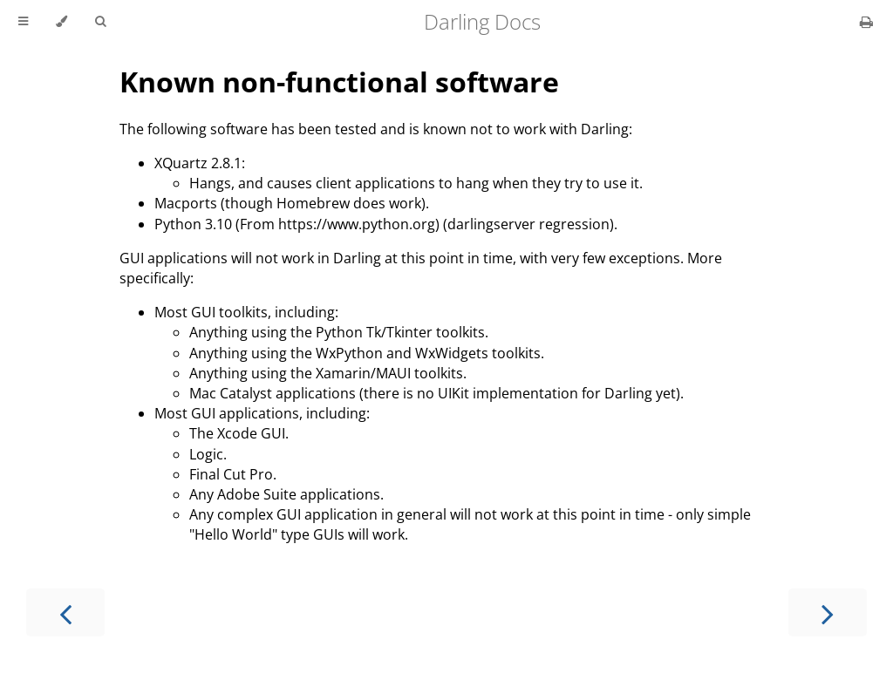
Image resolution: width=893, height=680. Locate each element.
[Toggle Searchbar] (100, 22)
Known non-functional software (339, 81)
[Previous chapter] (65, 612)
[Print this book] (866, 21)
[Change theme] (61, 22)
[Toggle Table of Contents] (23, 22)
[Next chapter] (827, 612)
